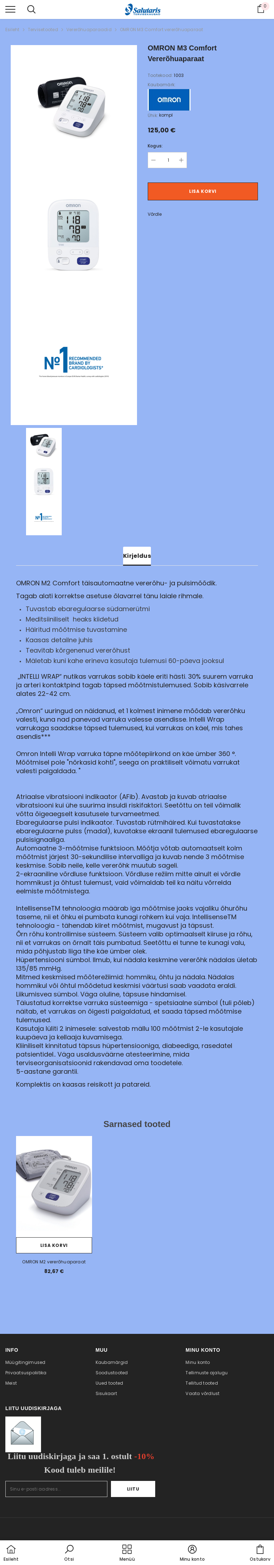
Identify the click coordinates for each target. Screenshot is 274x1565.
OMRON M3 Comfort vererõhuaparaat (161, 29)
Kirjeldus (137, 556)
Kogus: (155, 146)
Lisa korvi (203, 191)
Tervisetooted (43, 29)
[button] (69, 1553)
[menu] (10, 9)
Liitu (133, 1489)
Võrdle (155, 214)
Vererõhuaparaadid (89, 29)
